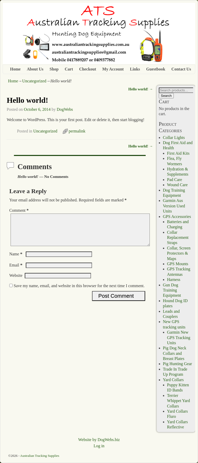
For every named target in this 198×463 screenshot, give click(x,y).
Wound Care (177, 185)
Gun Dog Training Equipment (172, 290)
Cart (69, 69)
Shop (54, 69)
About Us (35, 69)
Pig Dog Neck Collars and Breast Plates (174, 353)
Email (16, 271)
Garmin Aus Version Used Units (174, 205)
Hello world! (140, 89)
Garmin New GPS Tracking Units (178, 337)
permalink (77, 131)
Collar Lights (174, 137)
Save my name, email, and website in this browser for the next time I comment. (79, 292)
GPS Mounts (177, 264)
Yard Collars (173, 380)
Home (15, 69)
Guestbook (155, 69)
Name (16, 260)
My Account (113, 69)
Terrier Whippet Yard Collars (178, 400)
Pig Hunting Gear (177, 364)
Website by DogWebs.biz (99, 439)
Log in (99, 446)
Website (15, 281)
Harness (173, 279)
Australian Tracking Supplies (39, 456)
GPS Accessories (177, 216)
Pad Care (174, 179)
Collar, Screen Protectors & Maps (179, 253)
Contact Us (181, 69)
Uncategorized (34, 81)
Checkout (87, 69)
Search (166, 96)
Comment (19, 210)
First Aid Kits (178, 153)
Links (135, 69)
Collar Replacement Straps (178, 237)
